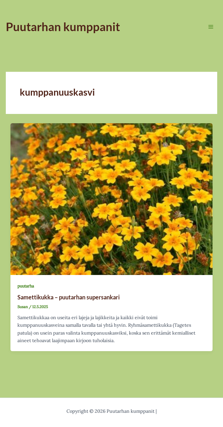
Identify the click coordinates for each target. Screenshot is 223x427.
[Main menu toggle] (210, 26)
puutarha (25, 286)
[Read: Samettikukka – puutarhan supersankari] (111, 198)
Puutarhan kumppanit (63, 27)
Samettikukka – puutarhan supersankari (68, 297)
